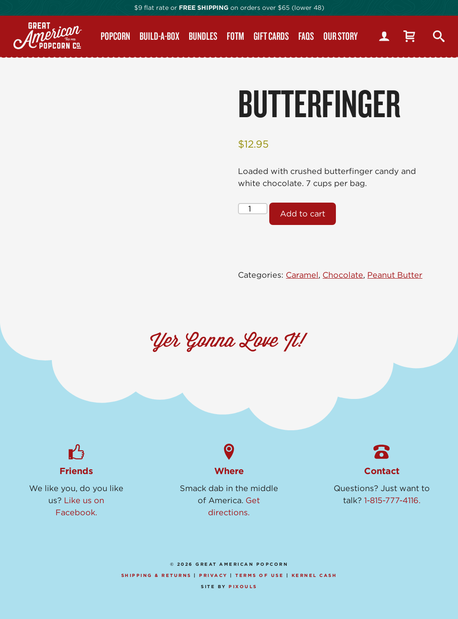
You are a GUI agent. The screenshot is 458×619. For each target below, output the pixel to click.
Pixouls (243, 586)
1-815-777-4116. (392, 500)
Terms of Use (259, 575)
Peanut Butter (394, 275)
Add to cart (302, 213)
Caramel (302, 275)
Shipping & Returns (156, 575)
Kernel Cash (314, 575)
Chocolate (342, 275)
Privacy (213, 575)
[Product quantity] (252, 208)
